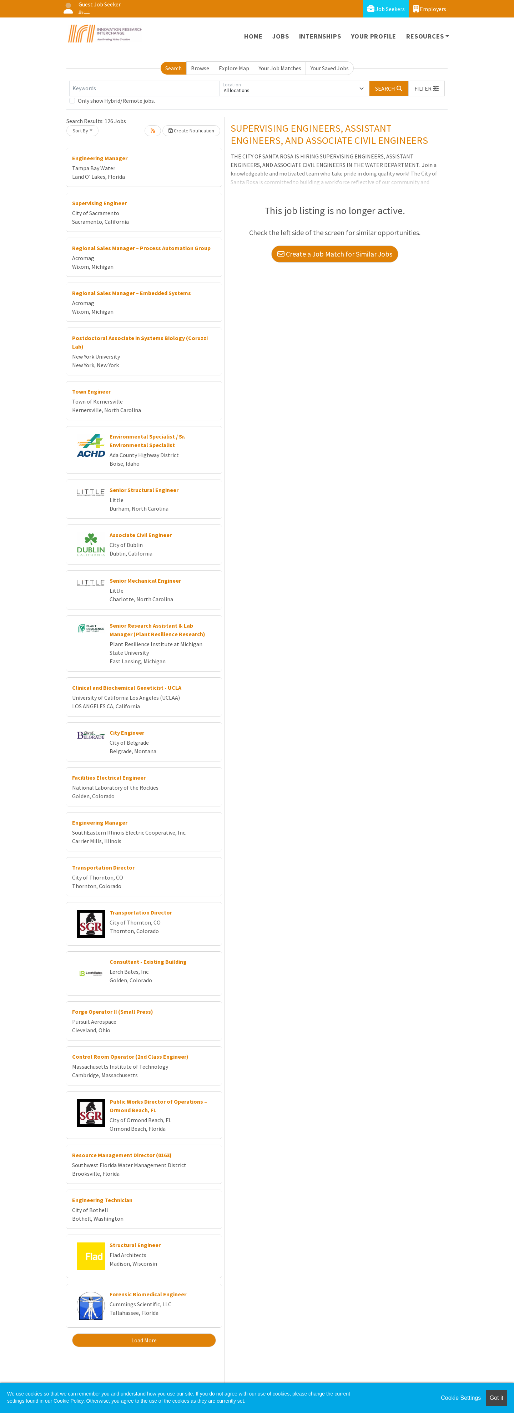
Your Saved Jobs (330, 68)
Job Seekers (386, 8)
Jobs (280, 36)
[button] (426, 88)
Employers (429, 8)
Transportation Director (103, 867)
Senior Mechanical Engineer (145, 580)
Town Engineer (91, 391)
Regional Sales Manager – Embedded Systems (131, 293)
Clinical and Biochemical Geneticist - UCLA (126, 687)
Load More (144, 1340)
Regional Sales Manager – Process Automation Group (141, 248)
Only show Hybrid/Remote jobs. (116, 100)
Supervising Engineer (99, 203)
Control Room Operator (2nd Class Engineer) (130, 1056)
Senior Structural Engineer (144, 489)
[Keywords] (144, 88)
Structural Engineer (135, 1245)
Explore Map (234, 68)
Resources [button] (425, 36)
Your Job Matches (280, 68)
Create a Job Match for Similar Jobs (334, 253)
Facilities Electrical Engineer (109, 777)
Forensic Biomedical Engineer (148, 1294)
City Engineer (127, 732)
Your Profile (374, 36)
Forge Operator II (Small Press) (112, 1011)
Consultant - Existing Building (148, 961)
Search (173, 68)
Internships (320, 36)
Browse (200, 68)
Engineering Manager (99, 158)
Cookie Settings (461, 1398)
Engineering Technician (102, 1200)
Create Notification (191, 130)
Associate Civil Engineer (141, 534)
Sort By (80, 130)
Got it (496, 1398)
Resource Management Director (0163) (122, 1155)
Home (253, 36)
